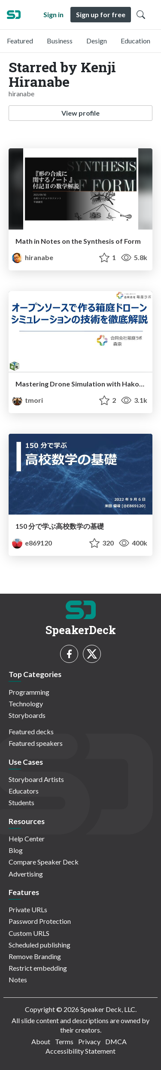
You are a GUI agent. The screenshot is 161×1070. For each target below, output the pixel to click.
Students (21, 802)
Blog (16, 850)
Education (135, 41)
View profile (80, 113)
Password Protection (40, 921)
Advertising (26, 874)
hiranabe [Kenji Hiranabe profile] (32, 257)
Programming (29, 692)
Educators (24, 791)
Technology (26, 703)
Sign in (53, 14)
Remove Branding (35, 956)
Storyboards (27, 715)
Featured (20, 41)
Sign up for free (100, 14)
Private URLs (28, 909)
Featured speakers (36, 743)
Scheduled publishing (39, 945)
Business (60, 41)
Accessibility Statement (80, 1051)
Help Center (27, 838)
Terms (64, 1041)
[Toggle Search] (141, 14)
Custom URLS (29, 933)
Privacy (89, 1041)
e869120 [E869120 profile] (32, 543)
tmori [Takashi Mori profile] (27, 400)
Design (96, 41)
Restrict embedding (38, 968)
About (40, 1041)
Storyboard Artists (36, 779)
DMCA (116, 1041)
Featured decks (31, 731)
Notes (18, 979)
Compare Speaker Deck (44, 862)
